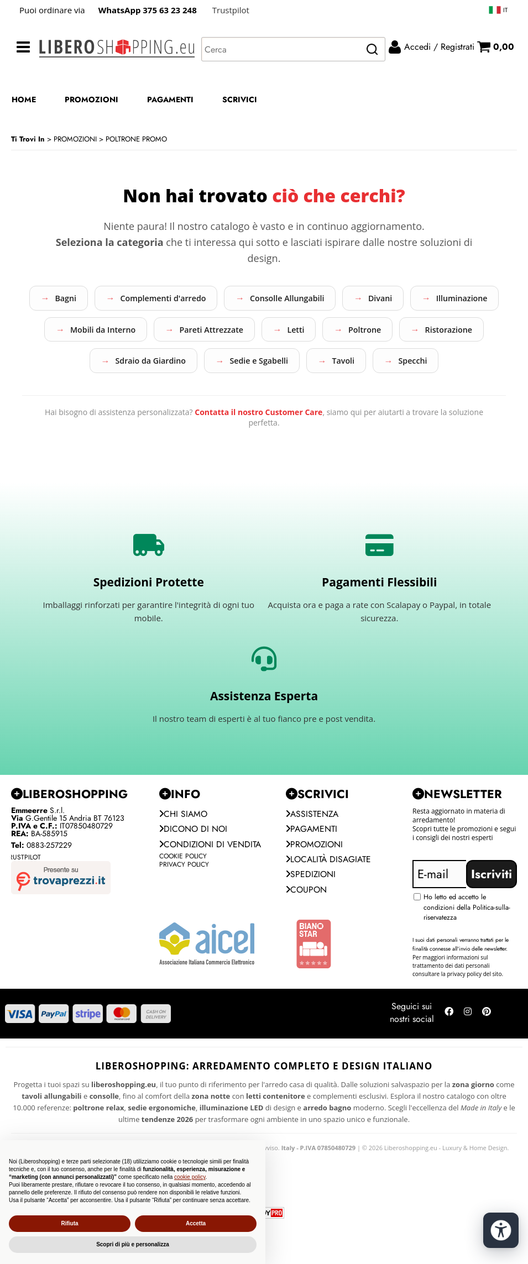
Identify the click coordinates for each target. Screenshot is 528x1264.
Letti (441, 332)
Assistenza (313, 852)
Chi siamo (183, 852)
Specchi (307, 398)
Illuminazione (119, 332)
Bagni (99, 299)
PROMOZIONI (91, 99)
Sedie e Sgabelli (425, 365)
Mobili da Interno (230, 332)
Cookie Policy (183, 909)
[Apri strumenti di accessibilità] (499, 1224)
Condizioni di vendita (192, 890)
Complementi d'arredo (205, 299)
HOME (24, 99)
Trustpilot (230, 9)
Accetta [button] (196, 1223)
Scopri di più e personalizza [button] (132, 1244)
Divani (441, 299)
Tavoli (231, 398)
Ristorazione (196, 365)
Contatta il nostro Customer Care (258, 450)
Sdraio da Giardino (307, 365)
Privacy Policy (184, 917)
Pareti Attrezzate (349, 332)
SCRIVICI (239, 99)
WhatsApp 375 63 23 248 (147, 9)
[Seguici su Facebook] (449, 1054)
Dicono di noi (194, 867)
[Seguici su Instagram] (467, 1054)
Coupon (307, 929)
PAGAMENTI (170, 99)
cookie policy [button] (190, 1177)
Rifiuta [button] (69, 1223)
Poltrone (104, 365)
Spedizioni (311, 914)
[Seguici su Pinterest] (486, 1054)
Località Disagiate (330, 898)
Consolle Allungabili (340, 299)
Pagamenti (312, 867)
